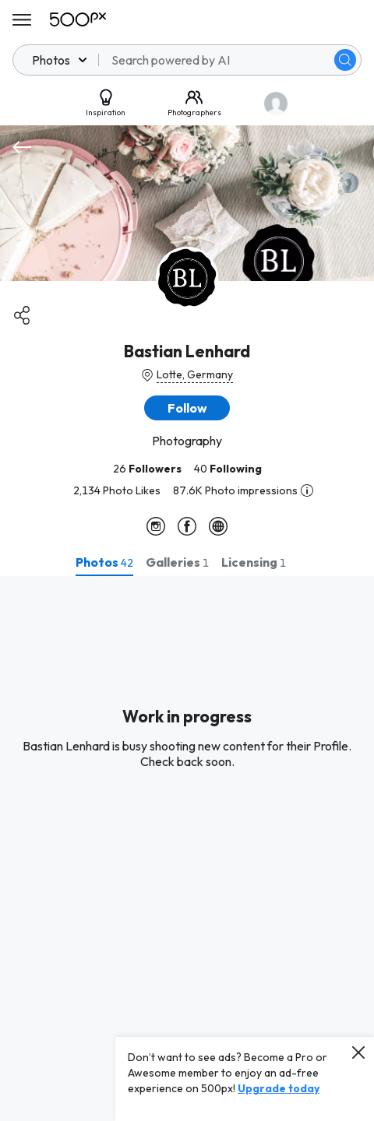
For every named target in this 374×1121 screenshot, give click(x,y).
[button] (187, 407)
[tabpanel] (187, 848)
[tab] (104, 562)
